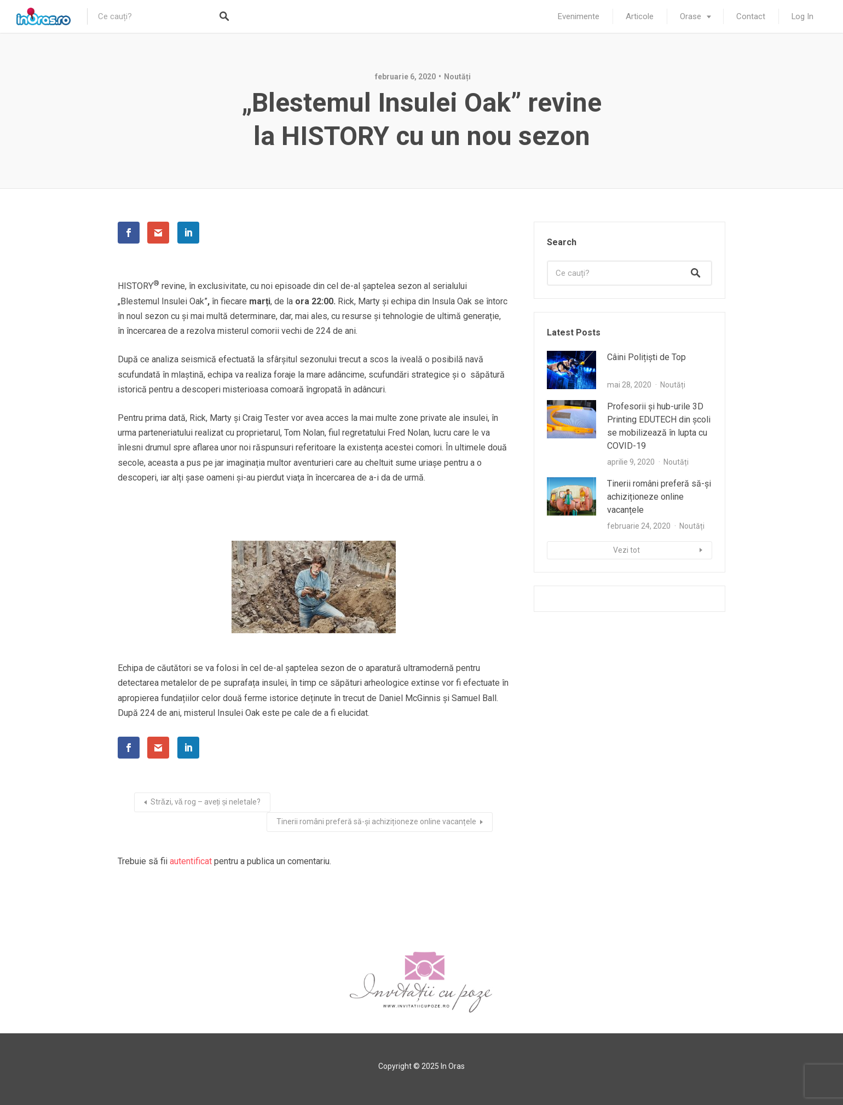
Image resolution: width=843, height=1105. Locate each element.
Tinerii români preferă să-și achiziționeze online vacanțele (376, 821)
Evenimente (578, 16)
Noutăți (457, 76)
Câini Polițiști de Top (646, 357)
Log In (802, 16)
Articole (640, 16)
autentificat (191, 861)
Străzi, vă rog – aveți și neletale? (206, 801)
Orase (690, 16)
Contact (750, 16)
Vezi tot (626, 550)
